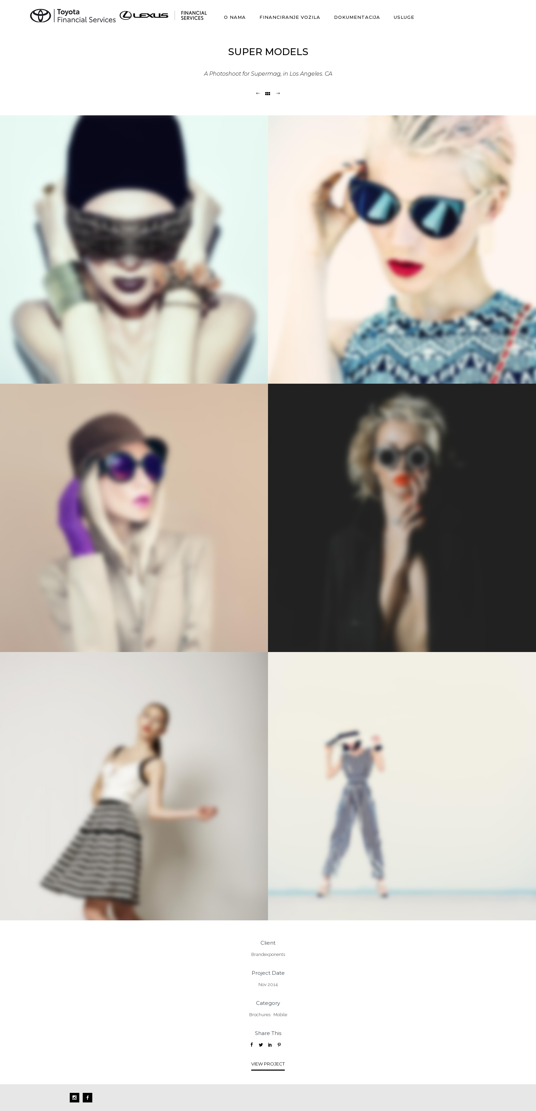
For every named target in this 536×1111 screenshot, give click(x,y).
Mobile (280, 1014)
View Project (268, 1064)
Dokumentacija (357, 17)
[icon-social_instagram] (76, 1097)
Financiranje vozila (289, 17)
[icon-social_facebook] (87, 1097)
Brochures (259, 1014)
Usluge (404, 17)
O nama (235, 17)
